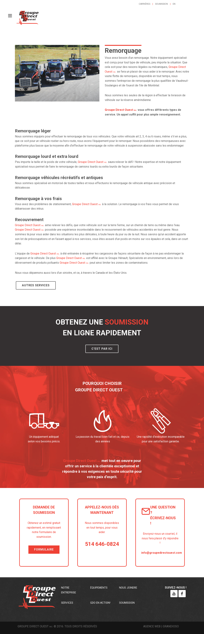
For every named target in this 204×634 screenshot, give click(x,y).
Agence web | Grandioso (161, 626)
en (174, 4)
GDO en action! (100, 602)
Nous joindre (128, 587)
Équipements (98, 587)
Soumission (161, 4)
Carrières (144, 4)
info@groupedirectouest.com (161, 552)
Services (67, 602)
